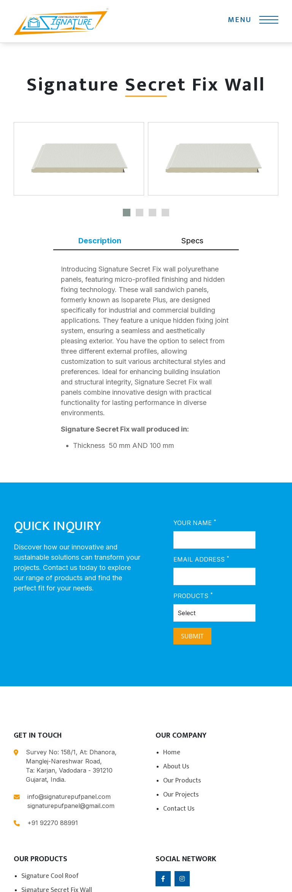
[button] (126, 212)
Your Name (194, 522)
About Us (176, 766)
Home (171, 752)
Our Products (182, 780)
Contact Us (179, 808)
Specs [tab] (192, 240)
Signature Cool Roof (50, 876)
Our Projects (181, 794)
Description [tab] (99, 240)
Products (193, 595)
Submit (192, 636)
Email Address (201, 559)
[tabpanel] (145, 360)
